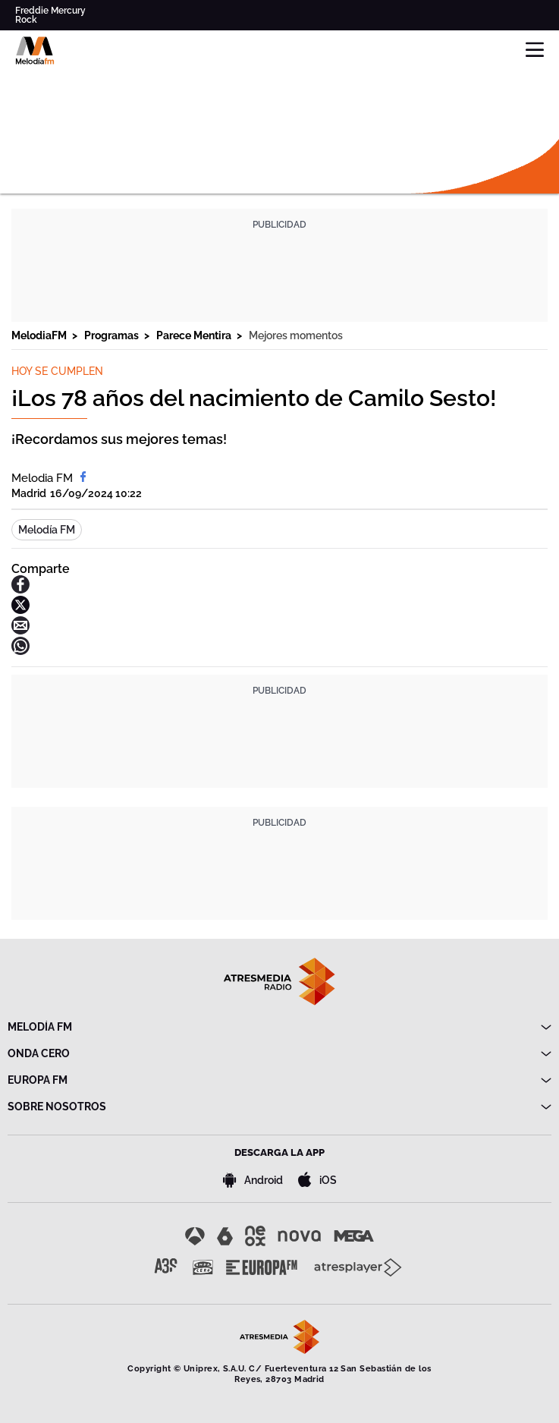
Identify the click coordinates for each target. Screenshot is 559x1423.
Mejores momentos (296, 335)
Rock (26, 19)
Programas (112, 335)
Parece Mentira (195, 335)
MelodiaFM (40, 335)
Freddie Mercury (50, 10)
